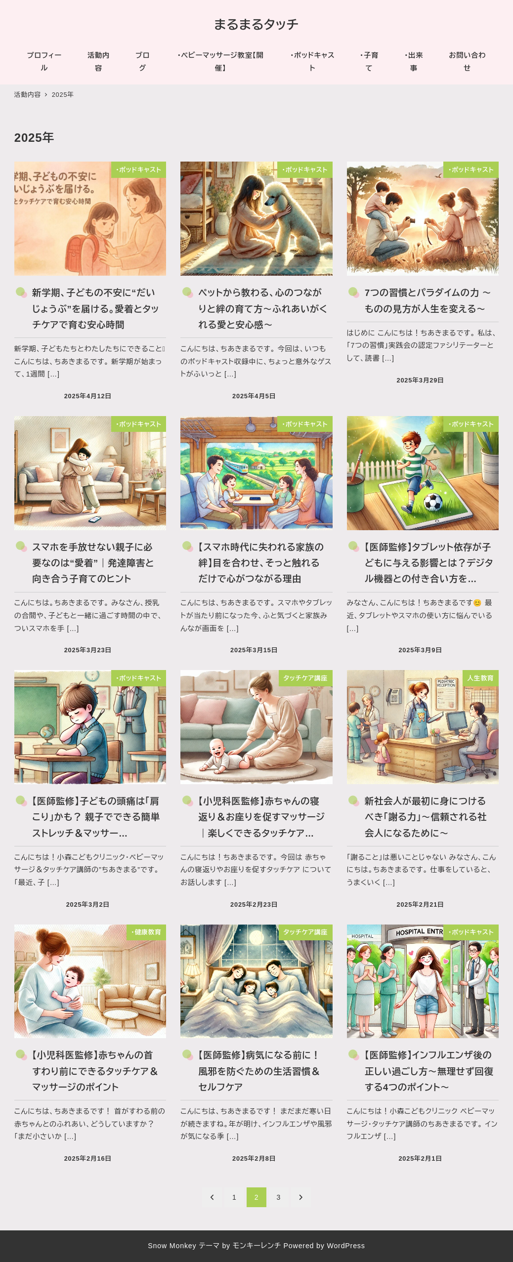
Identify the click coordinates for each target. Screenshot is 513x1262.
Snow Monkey (172, 1246)
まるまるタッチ (256, 25)
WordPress (346, 1246)
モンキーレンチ (257, 1246)
